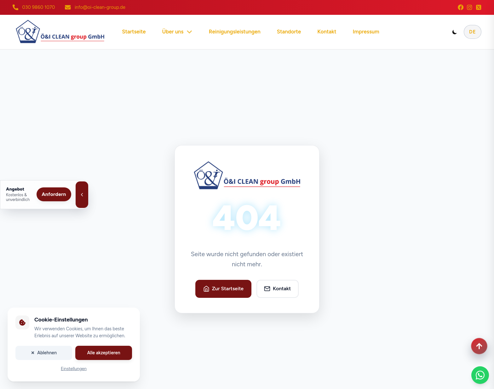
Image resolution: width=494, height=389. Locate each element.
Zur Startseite (223, 289)
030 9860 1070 (38, 7)
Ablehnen (44, 353)
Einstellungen (74, 368)
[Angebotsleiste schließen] (82, 194)
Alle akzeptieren (103, 353)
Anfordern (54, 194)
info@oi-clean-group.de (100, 7)
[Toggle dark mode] (454, 32)
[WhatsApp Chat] (480, 375)
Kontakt (277, 289)
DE (472, 32)
